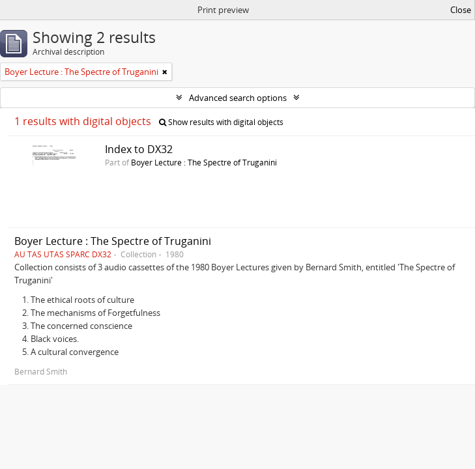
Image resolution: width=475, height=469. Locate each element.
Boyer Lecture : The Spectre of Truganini (204, 162)
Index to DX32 (139, 149)
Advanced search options (238, 98)
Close (460, 10)
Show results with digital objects (221, 122)
